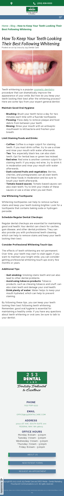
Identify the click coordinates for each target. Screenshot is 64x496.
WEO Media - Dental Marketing (50, 481)
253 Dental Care (28, 481)
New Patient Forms (32, 459)
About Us (33, 451)
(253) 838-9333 (27, 405)
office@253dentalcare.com (27, 414)
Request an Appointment (32, 467)
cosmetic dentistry (44, 89)
